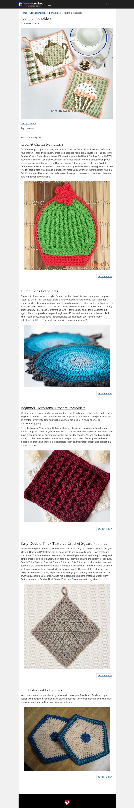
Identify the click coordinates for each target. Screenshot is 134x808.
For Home (54, 12)
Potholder (30, 128)
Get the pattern (28, 123)
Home (24, 12)
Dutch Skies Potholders (39, 291)
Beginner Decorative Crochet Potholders (53, 408)
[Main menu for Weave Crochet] (49, 4)
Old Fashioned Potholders (41, 690)
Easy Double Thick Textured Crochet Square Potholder (65, 543)
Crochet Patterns (38, 12)
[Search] (108, 4)
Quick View (105, 276)
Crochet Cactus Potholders (42, 144)
